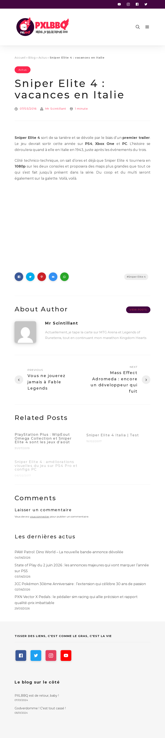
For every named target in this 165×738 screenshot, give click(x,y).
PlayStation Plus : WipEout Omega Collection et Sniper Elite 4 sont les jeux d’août (43, 440)
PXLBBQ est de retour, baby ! (37, 696)
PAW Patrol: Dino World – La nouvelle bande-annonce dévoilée (69, 552)
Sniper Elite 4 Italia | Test (112, 437)
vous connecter (39, 516)
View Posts (138, 309)
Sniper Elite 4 (137, 276)
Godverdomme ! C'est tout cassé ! (40, 708)
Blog (31, 57)
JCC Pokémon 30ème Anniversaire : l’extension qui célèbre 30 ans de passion (80, 584)
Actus (42, 57)
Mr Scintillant (55, 108)
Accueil (20, 57)
